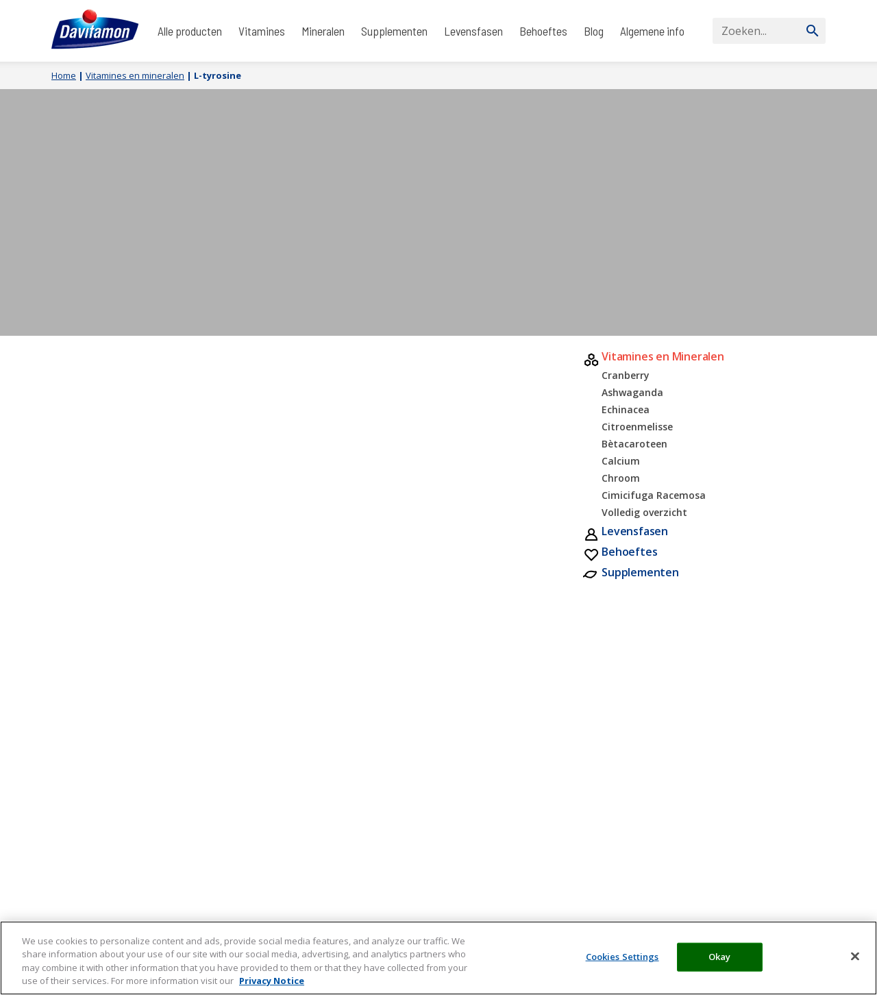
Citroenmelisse (637, 426)
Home (63, 75)
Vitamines (261, 31)
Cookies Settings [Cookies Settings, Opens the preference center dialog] (622, 956)
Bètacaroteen (634, 443)
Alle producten (190, 31)
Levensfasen (473, 31)
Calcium (621, 460)
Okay (719, 956)
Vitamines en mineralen (135, 75)
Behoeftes (543, 31)
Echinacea (626, 409)
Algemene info (652, 31)
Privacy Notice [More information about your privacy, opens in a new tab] (271, 980)
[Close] (855, 956)
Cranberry (626, 375)
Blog (594, 31)
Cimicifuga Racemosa (654, 495)
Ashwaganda (632, 392)
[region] (438, 958)
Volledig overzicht (644, 512)
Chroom (621, 477)
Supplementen (394, 31)
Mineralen (323, 31)
